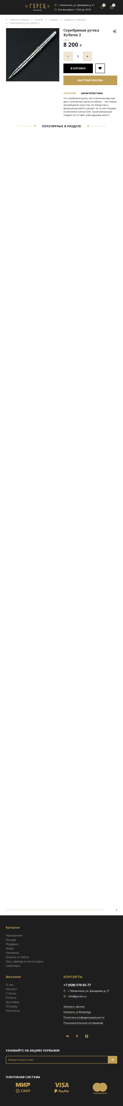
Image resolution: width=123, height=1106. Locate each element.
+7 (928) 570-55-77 (77, 985)
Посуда (11, 940)
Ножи (10, 948)
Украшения (14, 935)
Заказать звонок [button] (74, 1006)
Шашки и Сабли (17, 957)
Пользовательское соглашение (83, 1023)
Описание (69, 93)
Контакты (13, 1011)
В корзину (78, 68)
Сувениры (13, 966)
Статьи (11, 993)
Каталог (11, 989)
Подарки (12, 944)
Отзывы (12, 1006)
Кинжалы (12, 953)
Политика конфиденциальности (83, 1017)
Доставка (12, 1002)
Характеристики (92, 93)
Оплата (11, 998)
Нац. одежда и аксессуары (24, 961)
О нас (10, 985)
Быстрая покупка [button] (90, 80)
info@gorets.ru (77, 996)
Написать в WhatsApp (77, 1012)
